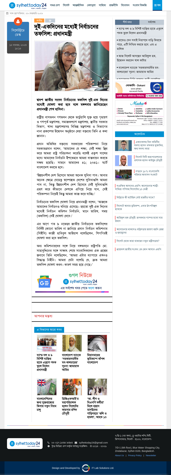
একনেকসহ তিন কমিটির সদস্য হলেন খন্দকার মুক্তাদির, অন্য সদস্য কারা (148, 145)
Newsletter (151, 455)
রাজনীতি (113, 5)
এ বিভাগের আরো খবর (49, 330)
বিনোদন (125, 5)
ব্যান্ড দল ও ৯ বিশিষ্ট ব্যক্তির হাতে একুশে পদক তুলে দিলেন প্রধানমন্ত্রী (46, 362)
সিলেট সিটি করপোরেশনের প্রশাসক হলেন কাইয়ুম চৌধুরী (148, 158)
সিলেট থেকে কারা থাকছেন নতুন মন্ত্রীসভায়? (138, 241)
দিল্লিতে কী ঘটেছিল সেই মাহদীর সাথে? (136, 197)
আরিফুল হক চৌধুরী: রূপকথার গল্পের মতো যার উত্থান (138, 219)
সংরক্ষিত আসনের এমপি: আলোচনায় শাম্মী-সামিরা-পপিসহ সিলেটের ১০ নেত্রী (137, 187)
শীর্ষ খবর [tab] (127, 22)
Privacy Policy (135, 455)
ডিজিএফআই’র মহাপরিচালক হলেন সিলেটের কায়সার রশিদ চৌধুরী (70, 406)
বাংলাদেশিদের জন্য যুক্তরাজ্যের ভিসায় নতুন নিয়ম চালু (46, 404)
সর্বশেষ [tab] (151, 22)
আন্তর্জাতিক (78, 5)
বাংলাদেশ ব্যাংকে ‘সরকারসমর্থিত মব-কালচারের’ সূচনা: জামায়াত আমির (71, 362)
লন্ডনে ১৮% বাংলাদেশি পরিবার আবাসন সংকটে (146, 173)
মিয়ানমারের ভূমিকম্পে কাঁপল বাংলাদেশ (96, 358)
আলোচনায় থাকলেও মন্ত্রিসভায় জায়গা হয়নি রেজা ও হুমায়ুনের (139, 231)
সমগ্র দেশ (55, 5)
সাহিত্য (102, 5)
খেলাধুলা (91, 5)
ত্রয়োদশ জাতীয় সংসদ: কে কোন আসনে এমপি (139, 249)
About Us (120, 455)
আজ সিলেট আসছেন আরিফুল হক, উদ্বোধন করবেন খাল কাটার (136, 58)
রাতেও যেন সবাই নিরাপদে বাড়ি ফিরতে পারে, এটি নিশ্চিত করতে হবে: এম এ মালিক (139, 44)
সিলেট (66, 5)
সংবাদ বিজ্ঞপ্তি (139, 5)
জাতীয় (39, 20)
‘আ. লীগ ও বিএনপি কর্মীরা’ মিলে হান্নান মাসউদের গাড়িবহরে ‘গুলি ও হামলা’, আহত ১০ (97, 408)
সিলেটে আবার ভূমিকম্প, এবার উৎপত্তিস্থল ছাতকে (136, 207)
